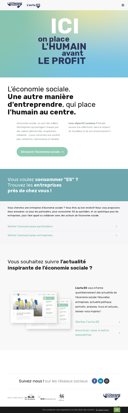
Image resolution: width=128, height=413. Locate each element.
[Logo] (111, 397)
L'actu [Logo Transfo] (33, 5)
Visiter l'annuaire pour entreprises (62, 235)
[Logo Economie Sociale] (15, 5)
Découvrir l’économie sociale (40, 152)
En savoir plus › (102, 411)
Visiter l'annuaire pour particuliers (62, 226)
